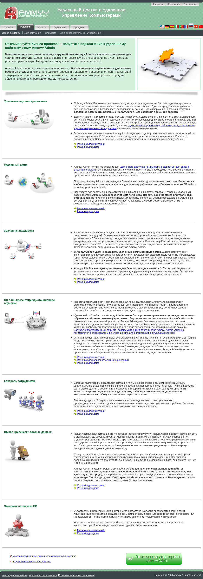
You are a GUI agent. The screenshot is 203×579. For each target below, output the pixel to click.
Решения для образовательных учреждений (101, 359)
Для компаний (32, 32)
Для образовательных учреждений (80, 32)
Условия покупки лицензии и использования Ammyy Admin (43, 556)
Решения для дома (86, 146)
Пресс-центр (190, 4)
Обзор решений (11, 32)
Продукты (79, 27)
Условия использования (43, 575)
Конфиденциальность (14, 575)
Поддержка (59, 27)
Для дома (50, 32)
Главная (8, 27)
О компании (173, 4)
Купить (42, 27)
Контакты (158, 4)
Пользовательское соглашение (76, 575)
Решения (25, 26)
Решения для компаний (89, 143)
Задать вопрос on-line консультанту (30, 561)
